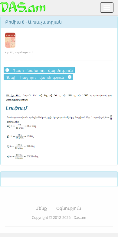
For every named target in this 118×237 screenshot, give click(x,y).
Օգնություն (68, 208)
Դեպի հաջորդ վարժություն (38, 77)
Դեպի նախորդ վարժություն (39, 70)
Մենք (41, 208)
